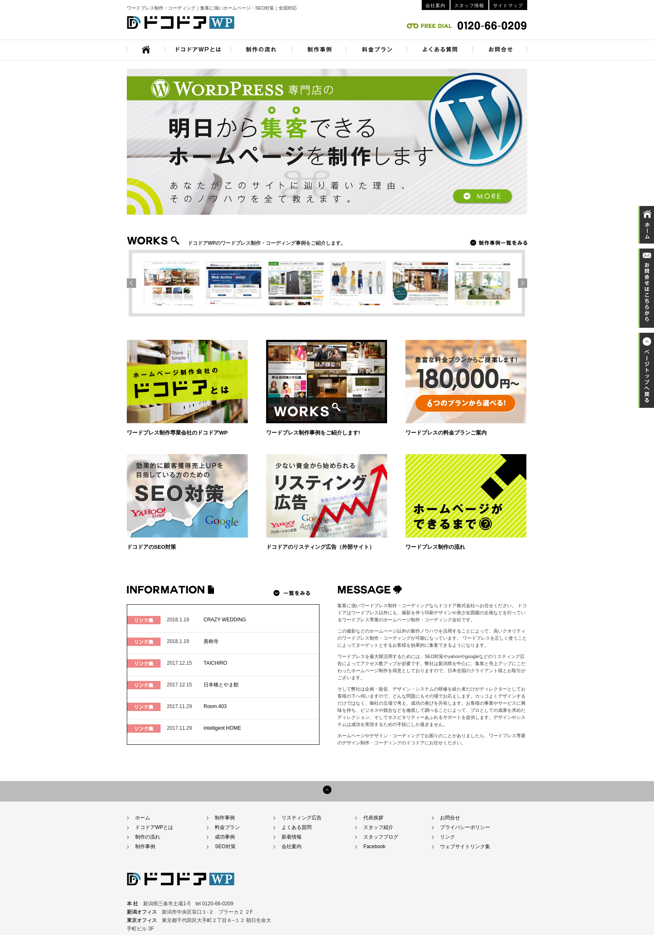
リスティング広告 (302, 818)
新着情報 (292, 837)
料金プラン (227, 827)
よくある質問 (297, 827)
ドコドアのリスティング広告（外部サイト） (320, 547)
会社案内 (435, 5)
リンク (447, 837)
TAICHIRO (215, 663)
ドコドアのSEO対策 (151, 547)
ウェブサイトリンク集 (465, 846)
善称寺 (211, 641)
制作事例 (145, 846)
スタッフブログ (380, 837)
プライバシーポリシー (465, 827)
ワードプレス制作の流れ (435, 547)
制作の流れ (147, 837)
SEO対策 (225, 846)
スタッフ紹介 (378, 827)
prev (520, 282)
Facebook (374, 846)
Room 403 (215, 706)
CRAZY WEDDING (225, 620)
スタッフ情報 (469, 5)
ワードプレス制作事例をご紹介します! (313, 433)
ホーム (142, 818)
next (133, 282)
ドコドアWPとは (154, 827)
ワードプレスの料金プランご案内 (446, 433)
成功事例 (225, 837)
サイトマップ (508, 5)
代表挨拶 (373, 818)
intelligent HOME (222, 728)
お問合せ (450, 818)
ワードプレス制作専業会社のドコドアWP (177, 433)
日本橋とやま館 (221, 685)
